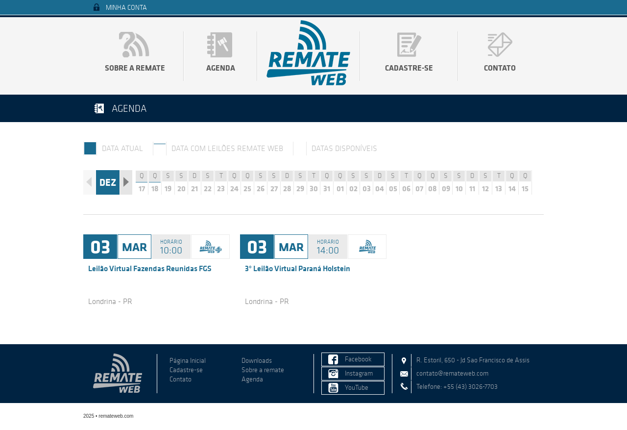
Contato (500, 67)
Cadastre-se (409, 67)
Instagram (359, 373)
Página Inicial (187, 360)
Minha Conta (126, 7)
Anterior (89, 182)
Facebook (358, 359)
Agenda (220, 67)
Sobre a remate (135, 67)
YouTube (356, 387)
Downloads (256, 360)
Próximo (126, 182)
